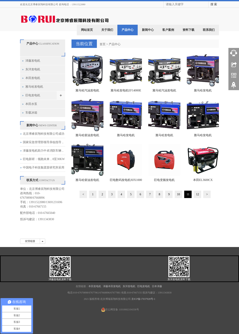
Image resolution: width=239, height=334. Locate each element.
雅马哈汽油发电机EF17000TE (164, 92)
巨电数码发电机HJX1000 (126, 180)
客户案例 (168, 29)
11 (188, 194)
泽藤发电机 (32, 60)
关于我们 (107, 29)
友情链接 (30, 241)
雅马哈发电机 (34, 86)
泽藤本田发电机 (112, 286)
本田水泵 (31, 104)
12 (197, 194)
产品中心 (127, 29)
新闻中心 (148, 29)
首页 (103, 44)
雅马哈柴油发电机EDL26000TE (87, 181)
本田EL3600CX (203, 180)
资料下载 (188, 29)
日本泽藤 (157, 286)
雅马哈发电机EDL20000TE (164, 137)
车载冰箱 (31, 112)
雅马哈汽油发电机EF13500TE (87, 92)
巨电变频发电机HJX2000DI (164, 181)
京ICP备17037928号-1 (143, 298)
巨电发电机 (32, 95)
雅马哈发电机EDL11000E (203, 92)
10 (178, 194)
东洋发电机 (32, 69)
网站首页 (87, 29)
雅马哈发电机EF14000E (126, 90)
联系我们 (209, 29)
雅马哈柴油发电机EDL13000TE (87, 137)
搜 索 (213, 4)
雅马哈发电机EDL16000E (126, 137)
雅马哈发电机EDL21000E (203, 137)
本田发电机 (32, 78)
